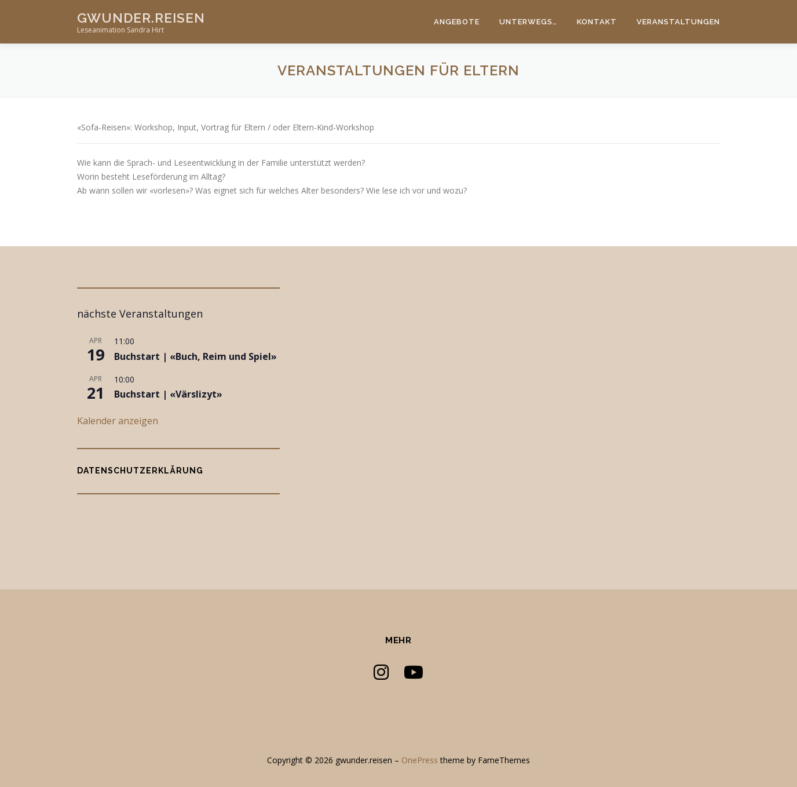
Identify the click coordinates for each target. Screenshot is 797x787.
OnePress (419, 760)
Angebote (457, 21)
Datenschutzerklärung (140, 470)
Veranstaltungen (678, 21)
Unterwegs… (528, 21)
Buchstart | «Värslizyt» (168, 394)
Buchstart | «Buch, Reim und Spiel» (195, 356)
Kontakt (597, 21)
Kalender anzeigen (117, 420)
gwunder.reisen (141, 17)
